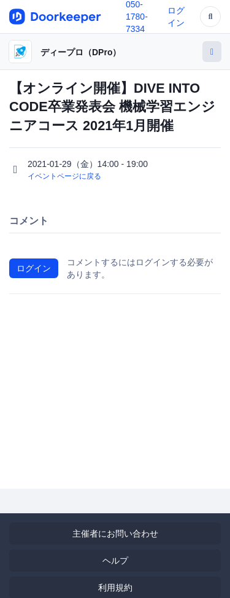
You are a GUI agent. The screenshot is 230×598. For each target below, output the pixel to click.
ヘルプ (115, 560)
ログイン (34, 268)
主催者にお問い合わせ (115, 533)
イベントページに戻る (64, 176)
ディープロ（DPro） (80, 52)
